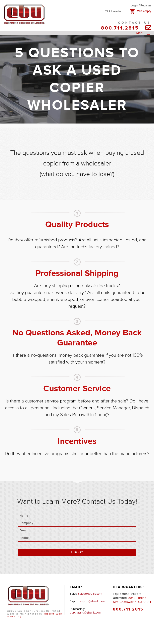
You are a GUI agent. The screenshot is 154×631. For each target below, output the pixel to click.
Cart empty (144, 11)
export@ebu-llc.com (92, 601)
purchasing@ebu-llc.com (85, 612)
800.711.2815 (120, 28)
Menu (144, 33)
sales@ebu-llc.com (90, 593)
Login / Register (141, 5)
